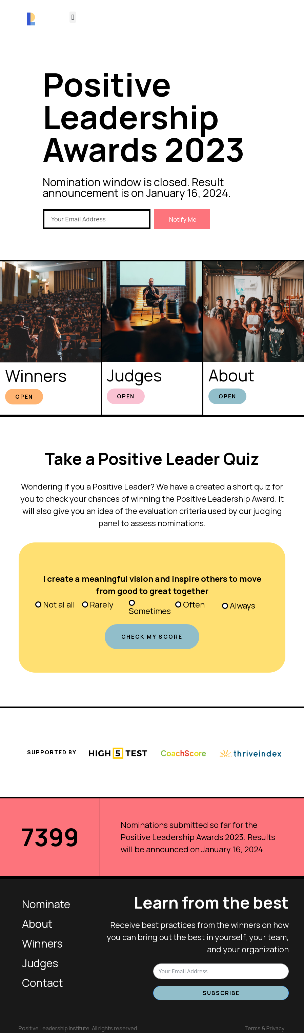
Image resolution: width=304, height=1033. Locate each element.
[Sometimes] (132, 602)
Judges (134, 375)
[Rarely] (85, 603)
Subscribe (221, 992)
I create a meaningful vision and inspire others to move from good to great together (152, 583)
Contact (42, 981)
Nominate (46, 903)
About (231, 375)
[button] (72, 17)
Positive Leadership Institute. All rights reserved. (78, 1027)
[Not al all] (38, 603)
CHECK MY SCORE (152, 635)
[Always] (225, 605)
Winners (36, 375)
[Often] (178, 603)
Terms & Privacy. (264, 1027)
